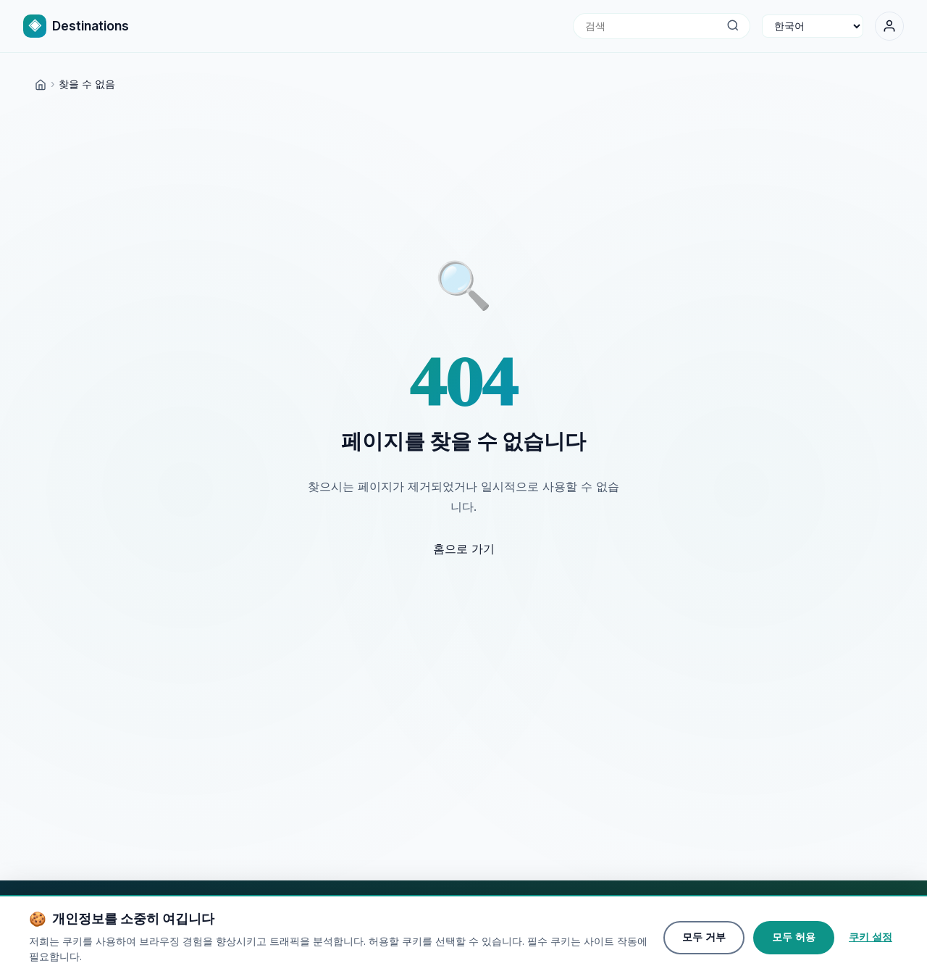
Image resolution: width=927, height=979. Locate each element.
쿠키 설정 (870, 939)
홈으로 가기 (464, 548)
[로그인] (889, 26)
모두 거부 (704, 939)
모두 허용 (793, 939)
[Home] (40, 83)
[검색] (732, 26)
